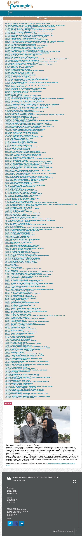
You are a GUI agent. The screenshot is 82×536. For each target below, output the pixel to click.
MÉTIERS (9, 498)
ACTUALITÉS (10, 489)
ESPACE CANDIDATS (12, 492)
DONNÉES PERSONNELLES (14, 513)
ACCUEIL (9, 487)
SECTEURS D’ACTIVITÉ (12, 499)
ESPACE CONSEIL (11, 501)
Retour (8, 403)
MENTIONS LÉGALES (12, 508)
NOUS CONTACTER (12, 514)
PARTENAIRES (10, 516)
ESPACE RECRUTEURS (12, 493)
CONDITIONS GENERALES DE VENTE (16, 510)
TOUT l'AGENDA (11, 502)
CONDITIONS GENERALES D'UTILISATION (17, 511)
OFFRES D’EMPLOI (12, 490)
